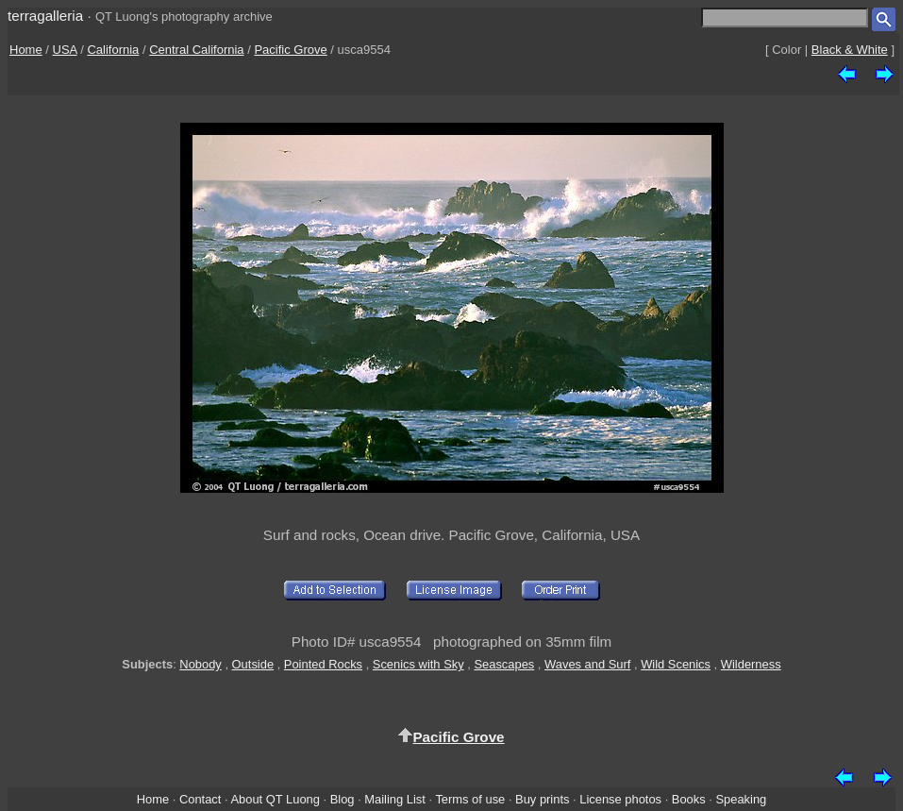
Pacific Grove (290, 49)
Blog (342, 799)
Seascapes (504, 664)
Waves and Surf (587, 664)
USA (65, 49)
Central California (196, 49)
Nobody (200, 664)
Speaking (740, 799)
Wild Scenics (676, 664)
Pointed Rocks (323, 664)
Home (25, 49)
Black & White (849, 49)
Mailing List (395, 799)
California (113, 49)
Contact (200, 799)
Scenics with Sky (418, 664)
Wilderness (751, 664)
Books (689, 799)
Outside (253, 664)
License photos (620, 799)
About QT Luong (274, 799)
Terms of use (470, 799)
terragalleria (45, 16)
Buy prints (542, 799)
